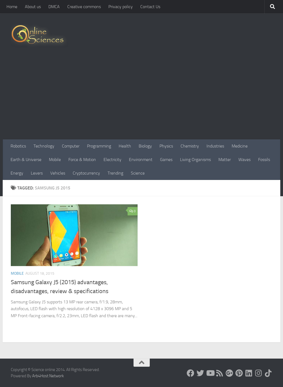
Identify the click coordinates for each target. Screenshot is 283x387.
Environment (140, 159)
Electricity (112, 159)
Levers (37, 173)
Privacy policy (120, 6)
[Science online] (190, 373)
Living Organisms (195, 159)
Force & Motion (82, 159)
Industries (215, 146)
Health (125, 146)
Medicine (240, 146)
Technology (44, 146)
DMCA (54, 6)
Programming (99, 146)
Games (166, 159)
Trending (115, 173)
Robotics (18, 146)
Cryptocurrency (86, 173)
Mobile (55, 159)
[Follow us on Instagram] (258, 373)
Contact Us (150, 6)
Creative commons (84, 6)
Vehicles (57, 173)
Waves (244, 159)
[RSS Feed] (220, 373)
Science (138, 173)
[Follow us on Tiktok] (268, 373)
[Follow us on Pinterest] (239, 373)
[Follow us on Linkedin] (249, 373)
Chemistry (190, 146)
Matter (224, 159)
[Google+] (229, 373)
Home (11, 6)
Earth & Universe (26, 159)
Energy (17, 173)
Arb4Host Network (48, 375)
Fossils (264, 159)
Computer (70, 146)
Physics (166, 146)
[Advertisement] (141, 99)
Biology (145, 146)
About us (33, 6)
